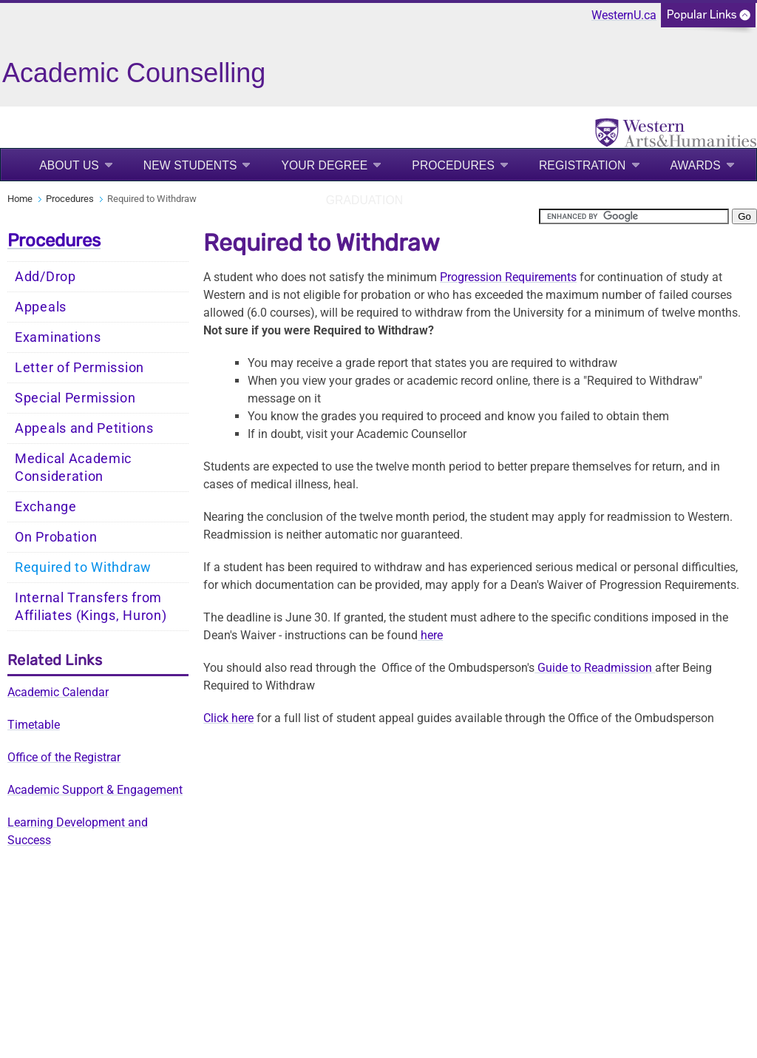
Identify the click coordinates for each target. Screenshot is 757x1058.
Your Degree (324, 165)
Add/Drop (45, 276)
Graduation (364, 200)
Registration (582, 165)
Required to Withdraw (83, 567)
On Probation (56, 537)
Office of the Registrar (63, 757)
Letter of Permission (79, 367)
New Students (190, 165)
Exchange (46, 506)
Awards (696, 165)
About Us (69, 165)
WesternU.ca (623, 15)
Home (20, 198)
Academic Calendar (58, 692)
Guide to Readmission (594, 668)
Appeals (41, 307)
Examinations (58, 337)
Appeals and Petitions (84, 428)
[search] (634, 216)
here (430, 635)
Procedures (453, 165)
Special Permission (75, 398)
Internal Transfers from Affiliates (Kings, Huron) (91, 606)
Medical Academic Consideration (73, 467)
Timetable (33, 725)
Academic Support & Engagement (95, 790)
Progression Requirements (508, 277)
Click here (228, 718)
